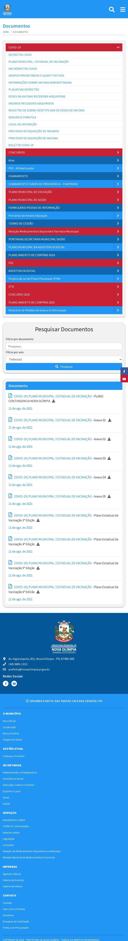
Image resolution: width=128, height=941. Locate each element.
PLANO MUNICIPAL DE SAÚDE (27, 200)
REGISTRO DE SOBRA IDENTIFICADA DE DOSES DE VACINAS (46, 110)
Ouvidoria (8, 915)
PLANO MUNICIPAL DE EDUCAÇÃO (30, 192)
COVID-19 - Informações (16, 826)
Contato (7, 903)
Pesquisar (64, 366)
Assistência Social (13, 778)
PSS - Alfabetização (21, 168)
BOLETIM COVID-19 (21, 145)
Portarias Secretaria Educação (27, 215)
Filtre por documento (20, 339)
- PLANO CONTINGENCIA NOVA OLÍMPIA (55, 398)
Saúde (6, 803)
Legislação (9, 838)
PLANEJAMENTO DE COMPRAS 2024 (31, 255)
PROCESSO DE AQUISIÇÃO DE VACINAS (33, 138)
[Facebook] (124, 371)
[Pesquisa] (112, 9)
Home (6, 32)
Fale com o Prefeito (14, 909)
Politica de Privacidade (16, 927)
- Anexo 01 (59, 419)
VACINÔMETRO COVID (22, 68)
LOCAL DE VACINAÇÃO (22, 124)
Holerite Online (11, 832)
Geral (6, 797)
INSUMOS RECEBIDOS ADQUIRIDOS (31, 103)
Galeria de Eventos (13, 880)
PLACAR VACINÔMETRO (23, 89)
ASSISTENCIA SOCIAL (22, 271)
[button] (118, 47)
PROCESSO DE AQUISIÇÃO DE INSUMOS (33, 131)
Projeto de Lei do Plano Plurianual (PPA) (34, 279)
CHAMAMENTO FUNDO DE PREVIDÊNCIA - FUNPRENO (43, 184)
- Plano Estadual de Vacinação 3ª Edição (63, 517)
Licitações (8, 845)
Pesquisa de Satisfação (16, 921)
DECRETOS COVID (19, 55)
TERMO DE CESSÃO (20, 223)
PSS (10, 263)
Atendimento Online (14, 820)
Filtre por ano (15, 352)
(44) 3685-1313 (15, 664)
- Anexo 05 (59, 495)
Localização (9, 727)
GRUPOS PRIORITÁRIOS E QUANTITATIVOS (36, 75)
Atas (11, 160)
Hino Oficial (9, 721)
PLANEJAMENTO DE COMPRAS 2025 (31, 302)
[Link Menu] (122, 9)
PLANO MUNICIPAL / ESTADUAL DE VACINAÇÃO (38, 62)
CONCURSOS (16, 152)
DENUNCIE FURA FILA (22, 117)
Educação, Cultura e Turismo (18, 785)
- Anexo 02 (59, 438)
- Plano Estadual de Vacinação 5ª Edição (63, 565)
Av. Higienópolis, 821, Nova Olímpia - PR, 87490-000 (38, 658)
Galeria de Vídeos (13, 886)
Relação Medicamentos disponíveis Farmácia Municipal (43, 231)
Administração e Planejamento (20, 772)
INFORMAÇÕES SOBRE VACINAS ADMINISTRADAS (40, 82)
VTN (11, 286)
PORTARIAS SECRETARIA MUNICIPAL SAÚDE (36, 239)
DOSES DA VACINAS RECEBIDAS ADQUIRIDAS (36, 96)
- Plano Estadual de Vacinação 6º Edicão (63, 589)
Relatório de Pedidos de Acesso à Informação (37, 310)
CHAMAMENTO (18, 176)
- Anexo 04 (59, 476)
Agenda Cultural (12, 874)
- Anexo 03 (59, 457)
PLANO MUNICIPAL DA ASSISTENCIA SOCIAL (36, 247)
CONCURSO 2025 (19, 294)
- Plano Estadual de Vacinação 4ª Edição (63, 541)
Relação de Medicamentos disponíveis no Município (32, 851)
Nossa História (11, 733)
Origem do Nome (12, 739)
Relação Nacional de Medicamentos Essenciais (29, 857)
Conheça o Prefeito (14, 756)
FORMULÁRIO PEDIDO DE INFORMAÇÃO (34, 208)
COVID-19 (14, 47)
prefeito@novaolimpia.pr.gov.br (26, 669)
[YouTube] (124, 378)
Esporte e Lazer (12, 791)
